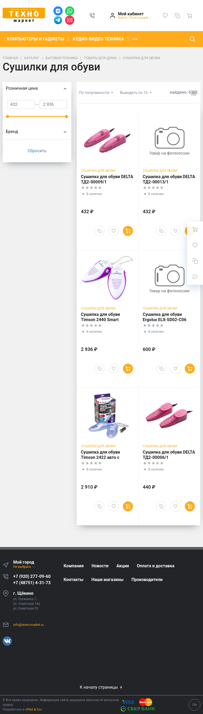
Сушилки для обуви (98, 171)
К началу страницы (101, 687)
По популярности (94, 93)
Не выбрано (24, 567)
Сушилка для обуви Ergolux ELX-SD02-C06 (164, 317)
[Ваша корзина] (189, 15)
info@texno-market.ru (28, 625)
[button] (92, 15)
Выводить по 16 (134, 93)
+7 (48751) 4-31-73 (31, 582)
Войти (122, 18)
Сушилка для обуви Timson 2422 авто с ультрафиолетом (100, 457)
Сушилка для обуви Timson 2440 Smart (100, 317)
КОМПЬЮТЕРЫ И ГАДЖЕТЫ (35, 38)
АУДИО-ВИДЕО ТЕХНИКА (98, 38)
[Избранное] (165, 15)
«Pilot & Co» (33, 709)
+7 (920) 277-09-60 (31, 576)
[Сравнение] (177, 15)
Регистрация (138, 18)
